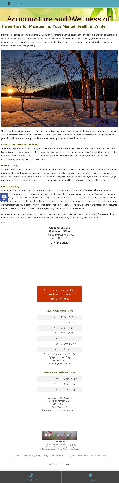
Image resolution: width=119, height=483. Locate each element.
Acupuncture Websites (21, 455)
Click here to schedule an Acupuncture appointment (59, 294)
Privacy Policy (101, 455)
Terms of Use (88, 455)
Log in (67, 464)
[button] (4, 197)
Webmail (53, 464)
